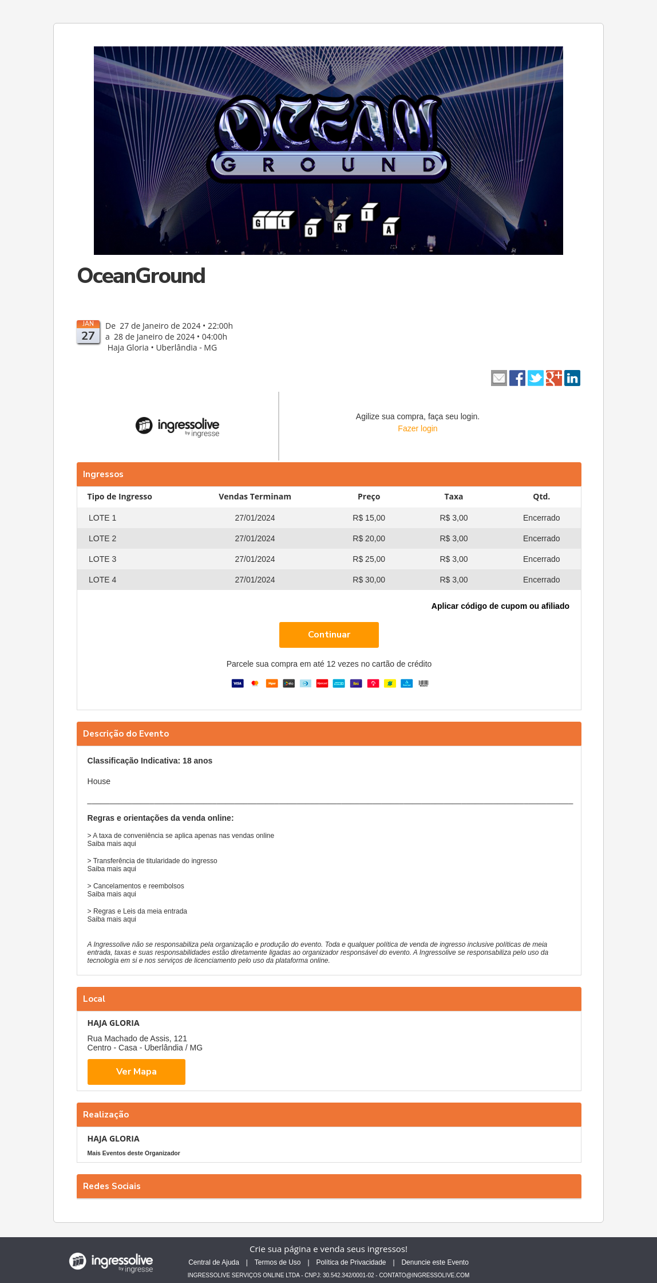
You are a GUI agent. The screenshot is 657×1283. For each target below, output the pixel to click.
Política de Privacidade (351, 1262)
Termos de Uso (278, 1262)
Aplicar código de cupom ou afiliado (500, 606)
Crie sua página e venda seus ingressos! (328, 1248)
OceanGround (141, 275)
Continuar (329, 634)
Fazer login (417, 428)
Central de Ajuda (213, 1262)
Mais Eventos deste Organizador (134, 1153)
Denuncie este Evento (434, 1262)
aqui (129, 844)
